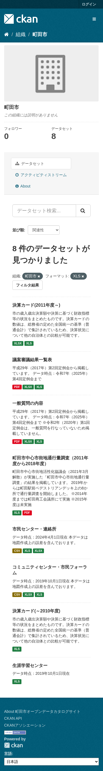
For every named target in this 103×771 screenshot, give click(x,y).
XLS (29, 343)
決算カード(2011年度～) (36, 305)
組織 (21, 34)
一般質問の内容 (27, 403)
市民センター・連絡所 (34, 529)
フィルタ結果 (27, 285)
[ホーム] (6, 34)
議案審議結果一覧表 (32, 359)
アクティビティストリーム (41, 175)
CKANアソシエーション (25, 725)
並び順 (18, 230)
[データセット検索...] (44, 210)
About (22, 186)
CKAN (13, 745)
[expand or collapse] (94, 19)
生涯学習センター (30, 665)
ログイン (89, 4)
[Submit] (83, 210)
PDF (17, 387)
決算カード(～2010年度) (36, 611)
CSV (17, 550)
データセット (29, 163)
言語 (8, 753)
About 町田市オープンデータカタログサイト (42, 711)
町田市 (39, 34)
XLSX (17, 343)
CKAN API (13, 718)
